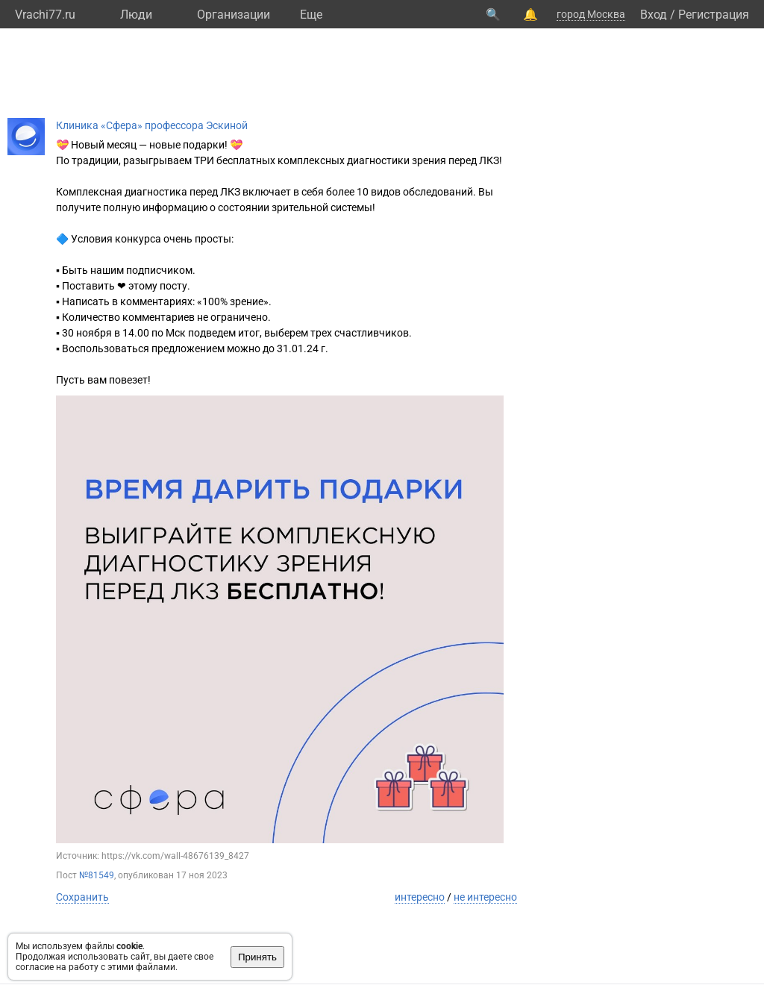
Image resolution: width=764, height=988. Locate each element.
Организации (233, 14)
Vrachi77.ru (45, 14)
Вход (653, 14)
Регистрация (713, 14)
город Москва (591, 14)
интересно (420, 897)
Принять (257, 957)
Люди (136, 14)
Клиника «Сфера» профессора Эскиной (152, 125)
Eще (311, 14)
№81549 (96, 875)
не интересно (485, 897)
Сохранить (82, 897)
